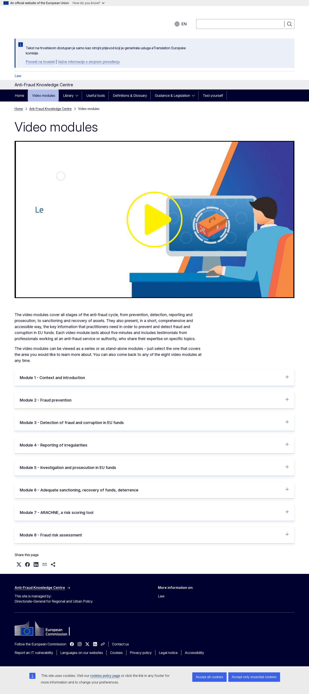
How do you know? (89, 3)
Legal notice (168, 653)
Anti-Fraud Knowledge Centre (50, 108)
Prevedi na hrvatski (40, 62)
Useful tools (95, 95)
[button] (18, 564)
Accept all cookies (209, 677)
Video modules (43, 95)
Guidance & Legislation (172, 95)
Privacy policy (141, 653)
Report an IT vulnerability (34, 653)
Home (19, 95)
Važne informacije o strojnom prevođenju (89, 62)
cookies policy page (105, 676)
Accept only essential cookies (254, 677)
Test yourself (213, 95)
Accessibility (194, 653)
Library (68, 95)
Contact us (120, 644)
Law (18, 76)
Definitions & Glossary (130, 95)
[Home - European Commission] (49, 21)
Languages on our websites (81, 653)
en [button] (180, 24)
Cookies (116, 653)
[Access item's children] (78, 95)
